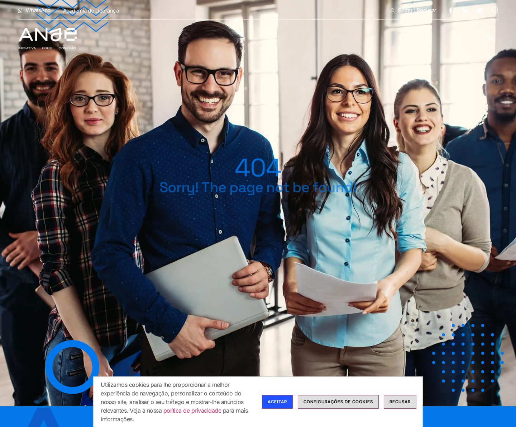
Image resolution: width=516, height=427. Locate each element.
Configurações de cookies (338, 401)
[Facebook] (448, 10)
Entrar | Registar (413, 10)
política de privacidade (192, 410)
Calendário (359, 38)
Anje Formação (187, 38)
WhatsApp (34, 10)
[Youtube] (477, 10)
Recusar (400, 401)
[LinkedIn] (463, 10)
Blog (398, 38)
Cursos (310, 38)
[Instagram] (492, 10)
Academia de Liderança (91, 10)
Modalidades (255, 38)
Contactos (438, 38)
